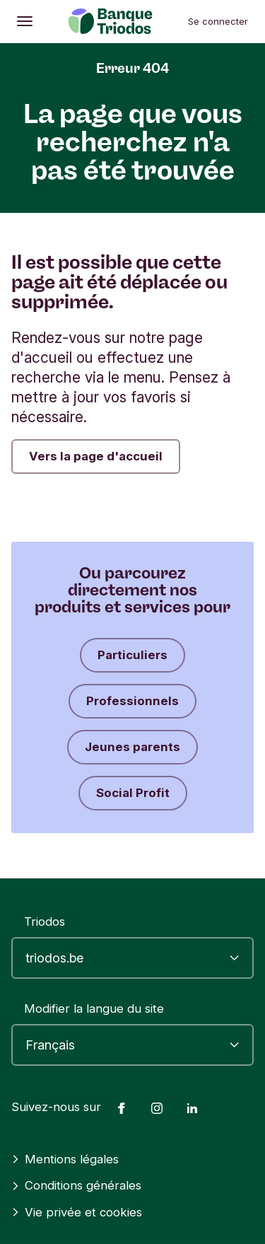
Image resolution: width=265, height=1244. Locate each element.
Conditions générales (76, 1185)
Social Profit (133, 793)
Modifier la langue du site (94, 1008)
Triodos (44, 921)
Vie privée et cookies (76, 1212)
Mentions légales (65, 1159)
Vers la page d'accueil (96, 456)
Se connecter (218, 21)
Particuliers (132, 655)
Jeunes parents (132, 747)
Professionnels (132, 701)
